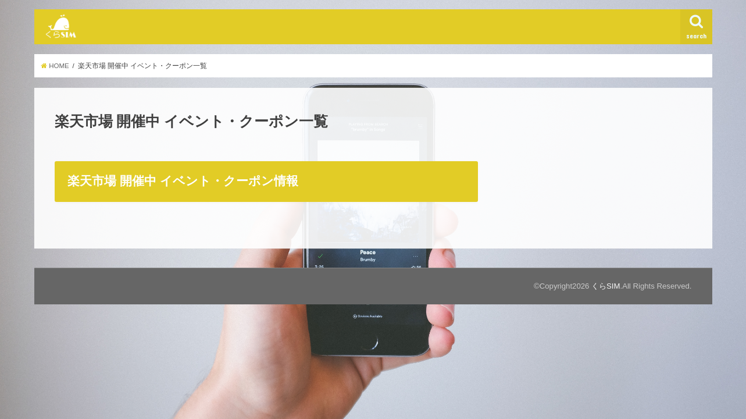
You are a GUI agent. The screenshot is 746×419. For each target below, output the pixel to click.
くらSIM (605, 286)
